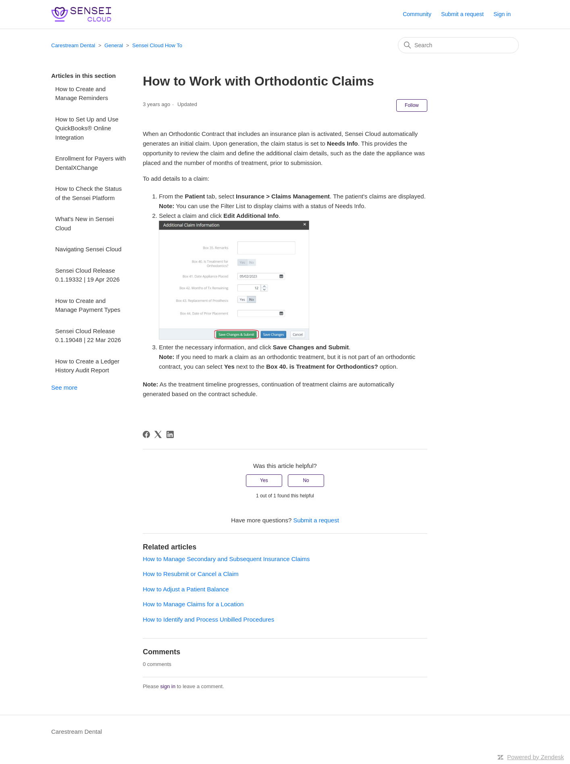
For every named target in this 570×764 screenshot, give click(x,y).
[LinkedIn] (170, 434)
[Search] (458, 45)
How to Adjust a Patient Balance (186, 589)
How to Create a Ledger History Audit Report (87, 366)
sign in (168, 686)
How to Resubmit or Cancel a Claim (191, 573)
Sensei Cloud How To (157, 45)
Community (417, 14)
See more (64, 387)
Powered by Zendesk (535, 757)
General (113, 45)
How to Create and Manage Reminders (81, 94)
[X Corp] (158, 434)
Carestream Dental (73, 45)
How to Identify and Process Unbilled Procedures (208, 619)
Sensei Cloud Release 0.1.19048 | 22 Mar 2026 (88, 336)
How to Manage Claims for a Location (193, 604)
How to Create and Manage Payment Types (87, 305)
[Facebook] (146, 434)
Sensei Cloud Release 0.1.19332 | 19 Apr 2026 (87, 275)
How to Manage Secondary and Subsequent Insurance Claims (226, 558)
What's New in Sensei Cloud (84, 223)
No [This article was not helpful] (306, 480)
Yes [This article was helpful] (264, 480)
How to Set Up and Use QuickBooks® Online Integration (87, 128)
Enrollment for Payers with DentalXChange (90, 163)
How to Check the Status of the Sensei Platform (88, 193)
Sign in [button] (502, 14)
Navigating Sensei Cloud (88, 249)
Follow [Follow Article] (412, 105)
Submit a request (462, 14)
